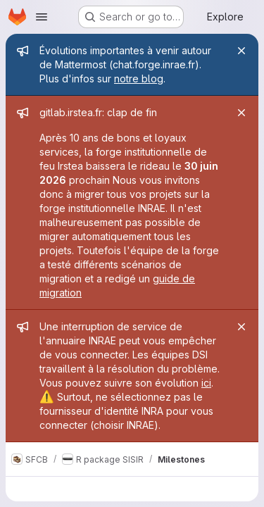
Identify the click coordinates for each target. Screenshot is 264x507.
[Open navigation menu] (41, 17)
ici (206, 383)
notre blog (138, 78)
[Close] (241, 50)
